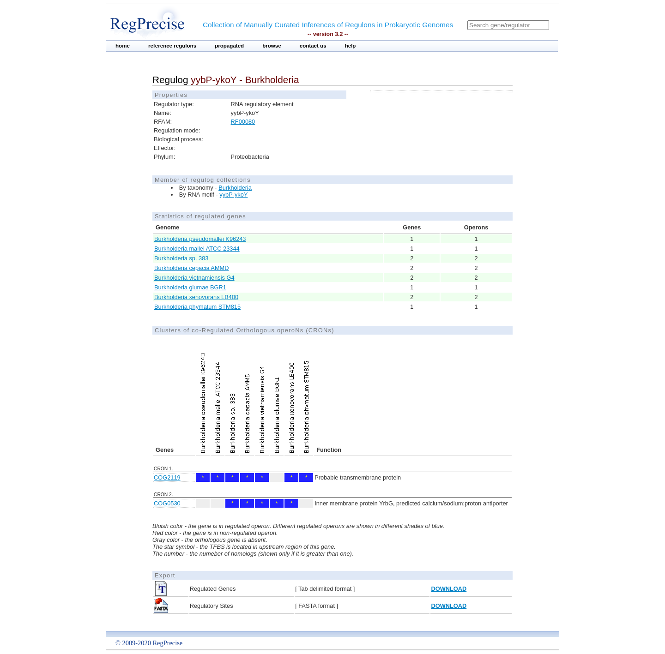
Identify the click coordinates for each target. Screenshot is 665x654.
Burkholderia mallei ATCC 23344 (197, 248)
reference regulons (172, 45)
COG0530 (167, 503)
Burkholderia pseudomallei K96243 (200, 238)
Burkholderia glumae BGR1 (190, 287)
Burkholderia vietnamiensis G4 (194, 277)
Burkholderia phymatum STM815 (197, 306)
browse (271, 45)
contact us (313, 45)
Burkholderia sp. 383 (181, 258)
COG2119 (167, 477)
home (122, 45)
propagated (229, 45)
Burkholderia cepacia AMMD (191, 267)
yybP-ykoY (233, 194)
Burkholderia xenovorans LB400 (196, 297)
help (350, 45)
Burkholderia (235, 187)
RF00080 (243, 121)
